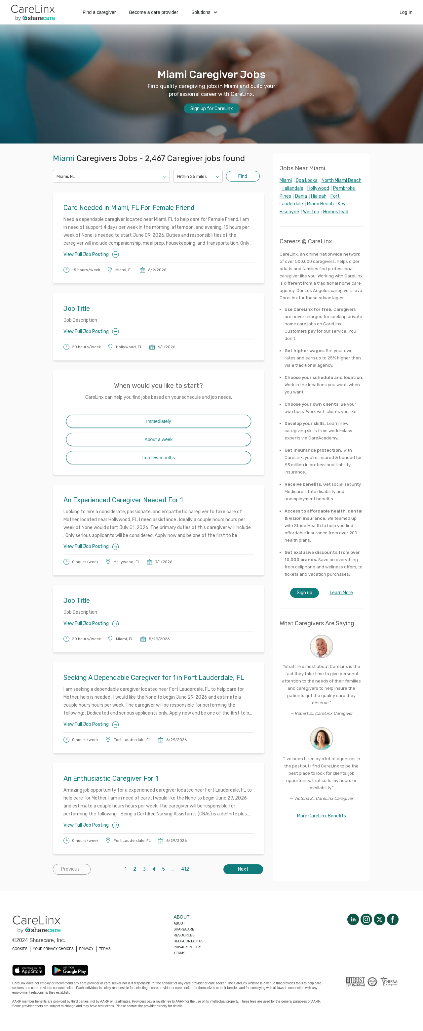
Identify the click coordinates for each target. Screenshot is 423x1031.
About (179, 923)
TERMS (105, 949)
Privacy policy (187, 947)
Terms (179, 953)
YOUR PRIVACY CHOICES (53, 949)
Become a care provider (153, 12)
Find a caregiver (99, 12)
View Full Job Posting (91, 254)
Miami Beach (320, 204)
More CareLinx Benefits (321, 816)
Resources (183, 935)
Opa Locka (307, 180)
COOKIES (19, 949)
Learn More (341, 593)
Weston (311, 212)
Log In (406, 12)
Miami (286, 180)
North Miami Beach (342, 180)
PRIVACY (86, 949)
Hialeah (319, 196)
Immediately (158, 421)
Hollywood (318, 188)
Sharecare (183, 929)
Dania (301, 196)
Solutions (204, 12)
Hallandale (292, 188)
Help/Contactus (188, 941)
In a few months (158, 457)
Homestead (335, 212)
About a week (158, 439)
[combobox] (57, 176)
